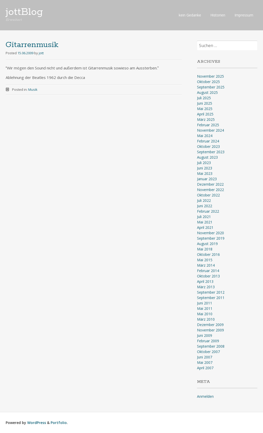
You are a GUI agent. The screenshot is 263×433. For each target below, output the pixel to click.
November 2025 (210, 76)
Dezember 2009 (210, 324)
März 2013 (206, 286)
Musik (32, 89)
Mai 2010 (204, 313)
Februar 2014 (208, 270)
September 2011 (210, 297)
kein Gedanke (190, 15)
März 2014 (206, 265)
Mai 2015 (204, 259)
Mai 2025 (204, 108)
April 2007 (205, 367)
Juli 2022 (204, 200)
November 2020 (210, 232)
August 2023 (207, 157)
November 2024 (210, 130)
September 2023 (210, 151)
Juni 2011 (204, 303)
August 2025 (207, 92)
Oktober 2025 (208, 81)
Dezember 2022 (210, 184)
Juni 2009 (204, 335)
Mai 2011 (204, 308)
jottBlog (24, 12)
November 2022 (210, 189)
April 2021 (205, 227)
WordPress (36, 422)
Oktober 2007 (208, 351)
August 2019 (207, 243)
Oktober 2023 (208, 146)
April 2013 (205, 281)
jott (41, 53)
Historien (217, 15)
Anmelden (205, 396)
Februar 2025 (208, 124)
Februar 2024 (208, 141)
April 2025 (205, 114)
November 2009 (210, 330)
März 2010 (206, 319)
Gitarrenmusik (32, 45)
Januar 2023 (207, 178)
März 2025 (206, 119)
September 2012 (210, 292)
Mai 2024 (204, 135)
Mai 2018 (204, 249)
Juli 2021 (204, 216)
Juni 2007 (204, 357)
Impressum (243, 15)
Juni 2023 (204, 168)
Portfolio (59, 422)
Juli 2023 (204, 162)
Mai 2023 (204, 173)
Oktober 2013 (208, 276)
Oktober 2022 (208, 195)
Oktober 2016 (208, 254)
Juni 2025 (204, 103)
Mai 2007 (204, 362)
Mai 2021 (204, 222)
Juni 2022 (204, 205)
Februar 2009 (208, 340)
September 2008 (210, 346)
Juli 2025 (204, 97)
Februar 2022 (208, 211)
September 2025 (210, 87)
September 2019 (210, 238)
